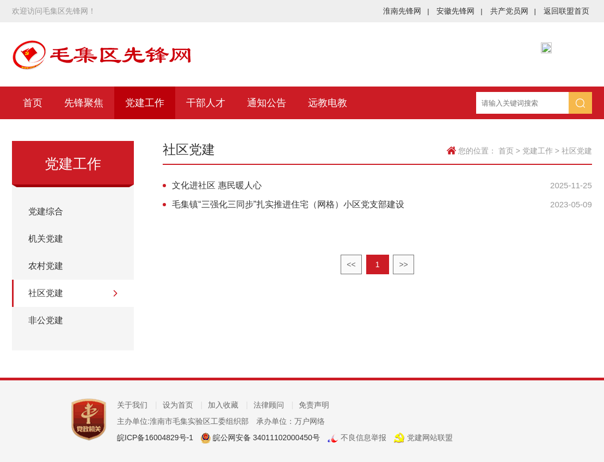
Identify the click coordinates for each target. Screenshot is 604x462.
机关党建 (45, 238)
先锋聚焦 (83, 102)
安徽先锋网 (459, 11)
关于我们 (137, 405)
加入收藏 (228, 405)
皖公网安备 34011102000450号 (265, 437)
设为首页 (183, 405)
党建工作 (144, 102)
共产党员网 (513, 11)
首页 (32, 102)
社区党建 (45, 293)
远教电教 (327, 102)
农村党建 (45, 265)
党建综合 (45, 211)
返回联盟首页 (566, 11)
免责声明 (314, 405)
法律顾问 (274, 405)
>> (403, 264)
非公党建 (45, 320)
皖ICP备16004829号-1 (155, 437)
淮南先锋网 (406, 11)
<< (351, 264)
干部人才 (205, 102)
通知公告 (266, 102)
